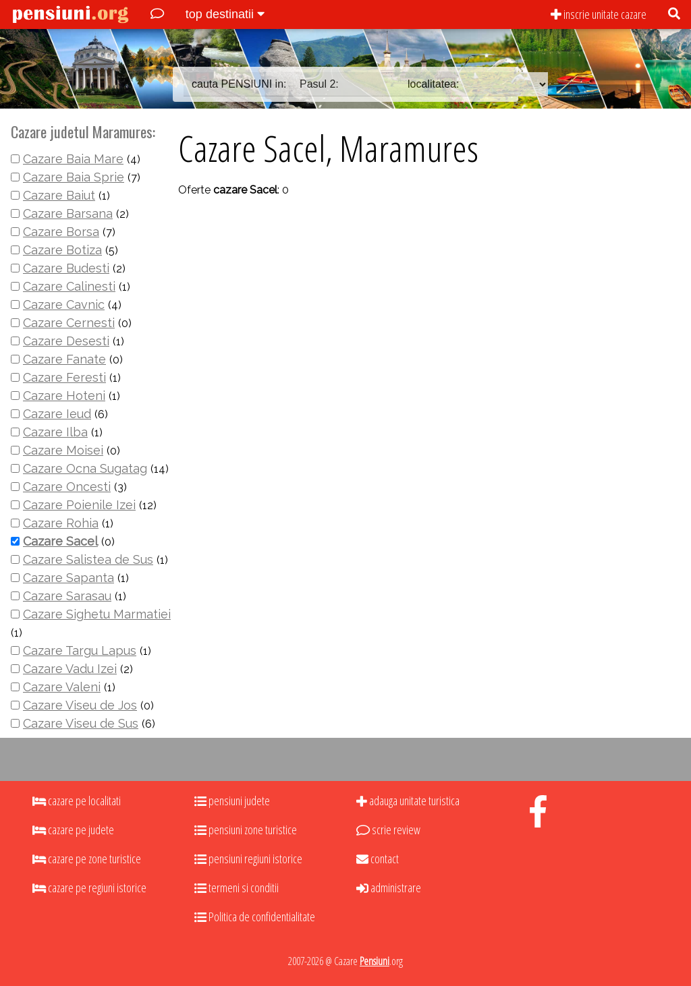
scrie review (388, 829)
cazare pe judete (73, 829)
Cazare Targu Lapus (79, 650)
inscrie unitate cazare (598, 14)
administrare (388, 887)
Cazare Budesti (66, 268)
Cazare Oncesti (67, 487)
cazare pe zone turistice (86, 858)
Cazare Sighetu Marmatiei (97, 614)
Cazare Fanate (64, 359)
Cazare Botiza (62, 250)
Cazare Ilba (55, 432)
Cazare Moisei (63, 450)
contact (377, 858)
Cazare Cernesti (69, 323)
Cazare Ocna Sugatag (85, 468)
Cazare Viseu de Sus (80, 723)
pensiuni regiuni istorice (248, 858)
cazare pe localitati (76, 800)
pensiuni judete (232, 800)
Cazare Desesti (66, 341)
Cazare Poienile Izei (79, 505)
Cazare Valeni (62, 687)
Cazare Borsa (61, 232)
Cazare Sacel (60, 541)
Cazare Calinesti (69, 286)
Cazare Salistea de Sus (88, 559)
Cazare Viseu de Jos (80, 705)
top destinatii (225, 14)
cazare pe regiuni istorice (89, 887)
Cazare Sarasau (67, 596)
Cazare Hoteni (64, 395)
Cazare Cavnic (64, 304)
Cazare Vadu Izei (70, 669)
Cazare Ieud (57, 414)
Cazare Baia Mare (73, 159)
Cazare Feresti (64, 377)
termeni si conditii (236, 887)
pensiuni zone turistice (245, 829)
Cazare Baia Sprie (73, 177)
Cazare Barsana (68, 213)
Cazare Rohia (61, 523)
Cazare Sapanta (68, 578)
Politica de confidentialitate (254, 916)
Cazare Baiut (59, 195)
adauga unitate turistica (408, 800)
